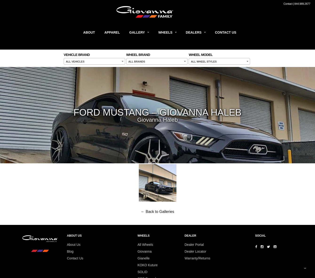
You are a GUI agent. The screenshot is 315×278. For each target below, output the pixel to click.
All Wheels (145, 245)
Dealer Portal (194, 245)
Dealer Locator (195, 251)
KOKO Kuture (148, 265)
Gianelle (144, 258)
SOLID (143, 272)
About (89, 32)
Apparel (112, 32)
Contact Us (225, 32)
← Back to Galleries (157, 212)
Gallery (137, 32)
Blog (70, 251)
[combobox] (94, 61)
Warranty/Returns (197, 258)
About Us (74, 245)
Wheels (165, 32)
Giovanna (145, 251)
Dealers (194, 32)
